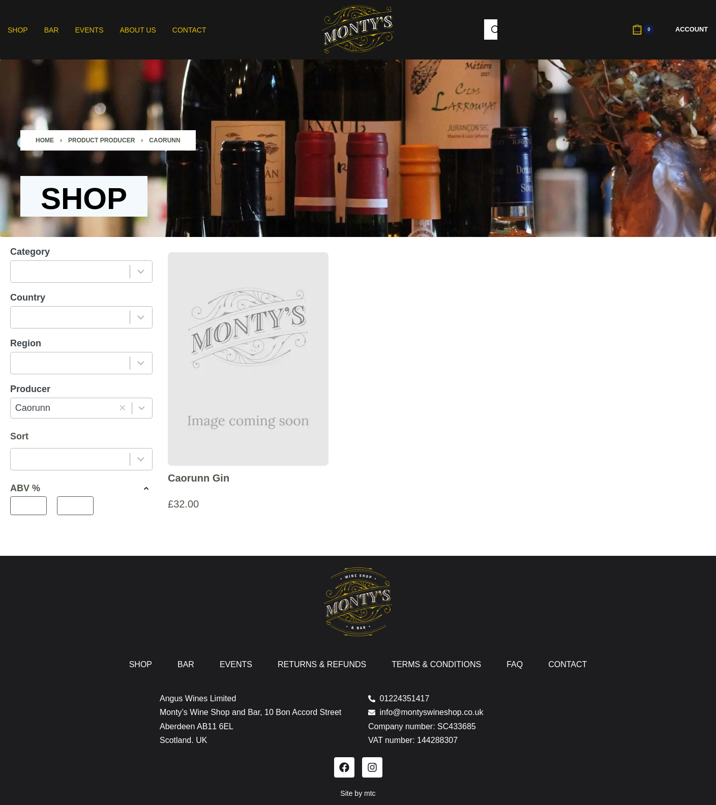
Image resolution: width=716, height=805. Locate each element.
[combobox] (71, 271)
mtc (370, 793)
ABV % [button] (81, 488)
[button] (122, 408)
